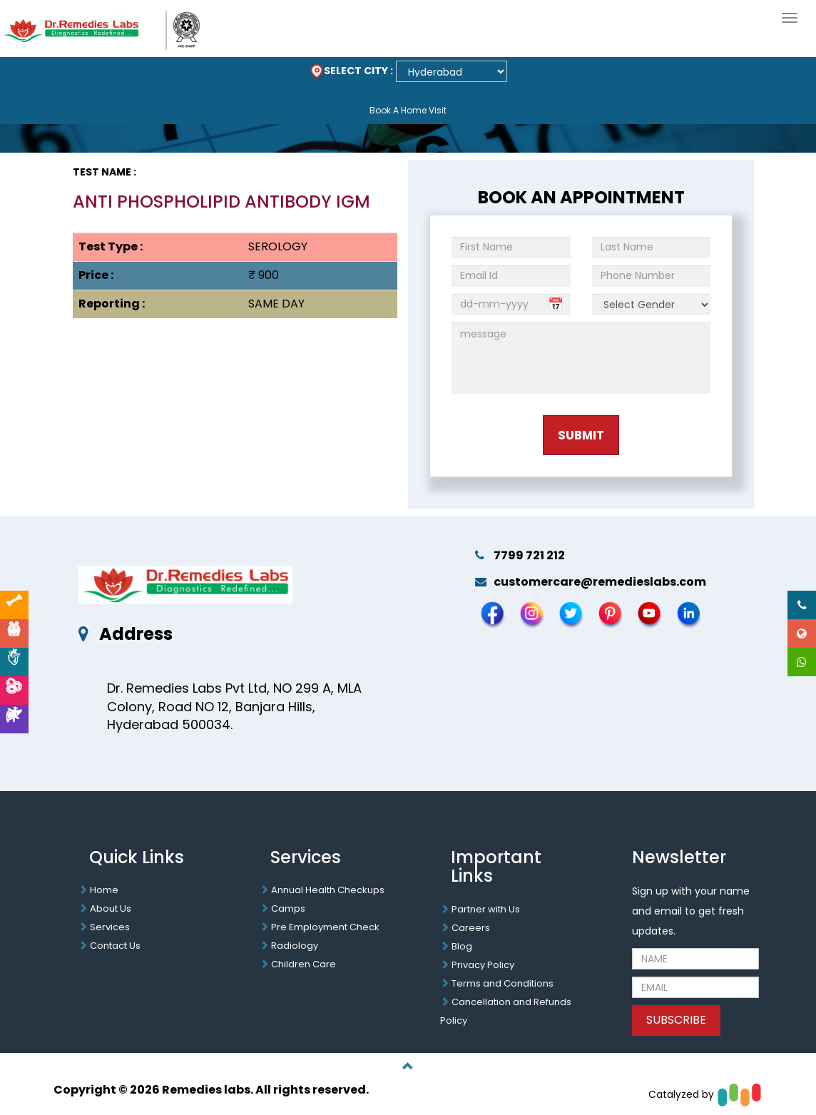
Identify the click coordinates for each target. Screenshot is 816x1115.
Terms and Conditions (503, 983)
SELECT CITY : (351, 70)
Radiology (294, 945)
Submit (581, 435)
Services (110, 927)
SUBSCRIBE (676, 1020)
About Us (110, 908)
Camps (288, 908)
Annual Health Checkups (327, 890)
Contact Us (115, 945)
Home (104, 890)
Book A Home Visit (408, 110)
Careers (471, 928)
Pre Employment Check (325, 927)
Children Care (303, 964)
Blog (462, 946)
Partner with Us (486, 909)
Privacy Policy (483, 965)
